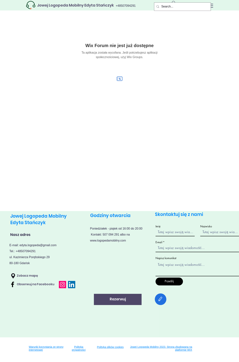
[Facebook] (12, 284)
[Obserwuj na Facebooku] (38, 284)
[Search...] (182, 7)
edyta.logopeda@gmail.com (38, 245)
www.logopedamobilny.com (108, 240)
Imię (158, 226)
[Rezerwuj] (118, 299)
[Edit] (160, 299)
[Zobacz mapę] (36, 276)
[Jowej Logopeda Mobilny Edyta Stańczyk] (75, 5)
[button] (13, 276)
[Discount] (119, 79)
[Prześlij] (169, 281)
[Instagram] (62, 284)
